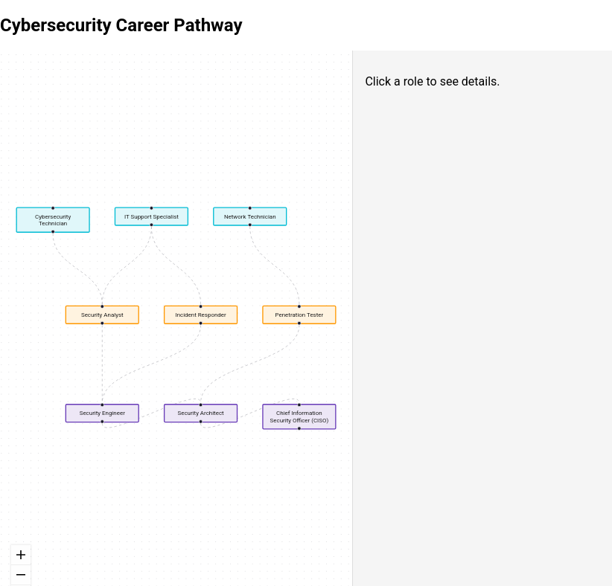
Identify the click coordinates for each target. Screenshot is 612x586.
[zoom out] (21, 575)
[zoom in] (21, 555)
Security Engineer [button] (102, 413)
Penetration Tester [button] (299, 315)
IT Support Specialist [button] (151, 216)
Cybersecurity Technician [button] (53, 219)
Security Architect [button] (200, 413)
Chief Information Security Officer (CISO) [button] (299, 416)
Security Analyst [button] (102, 315)
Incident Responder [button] (200, 315)
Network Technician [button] (250, 216)
